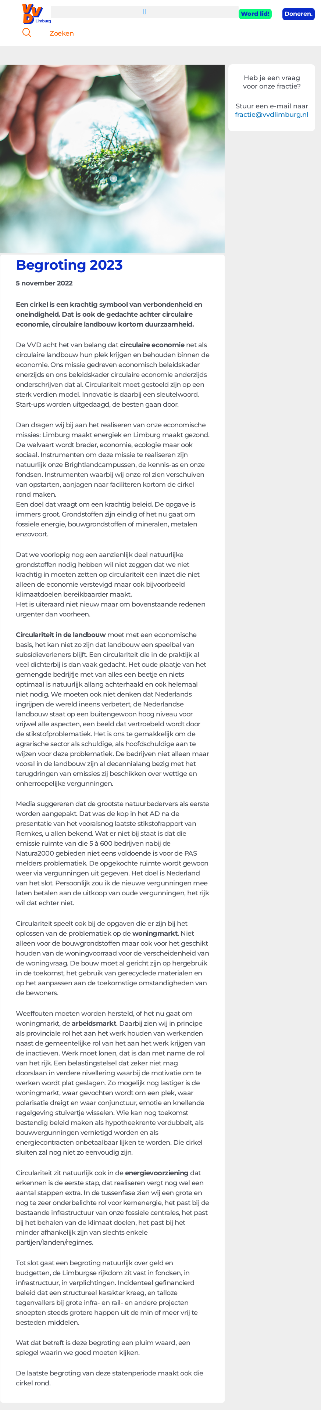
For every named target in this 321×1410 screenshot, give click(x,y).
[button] (145, 12)
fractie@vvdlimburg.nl (271, 115)
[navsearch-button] (24, 33)
